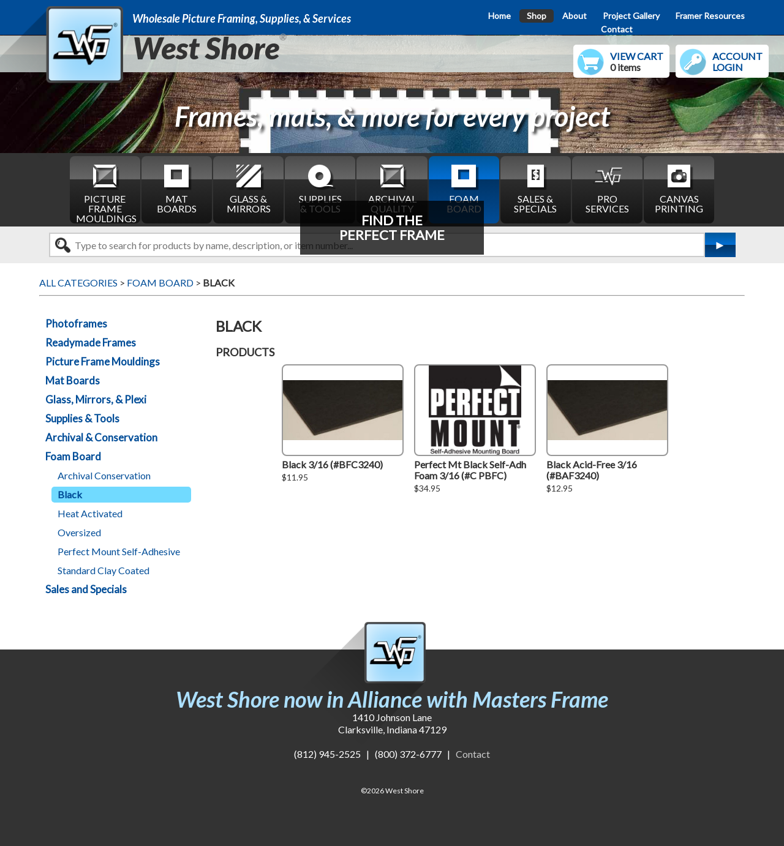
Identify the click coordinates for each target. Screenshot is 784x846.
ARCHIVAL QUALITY (392, 188)
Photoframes (76, 323)
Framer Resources (710, 15)
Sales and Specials (86, 589)
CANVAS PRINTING (679, 188)
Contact (617, 29)
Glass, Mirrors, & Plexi (95, 399)
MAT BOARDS (177, 188)
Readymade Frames (90, 342)
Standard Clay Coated (103, 570)
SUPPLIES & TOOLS (320, 188)
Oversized (79, 532)
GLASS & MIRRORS (249, 188)
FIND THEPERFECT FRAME (392, 227)
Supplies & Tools (82, 418)
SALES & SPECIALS (535, 188)
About (574, 15)
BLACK (219, 282)
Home (499, 15)
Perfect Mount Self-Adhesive (119, 551)
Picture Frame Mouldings (102, 361)
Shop (536, 15)
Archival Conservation (104, 475)
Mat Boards (72, 380)
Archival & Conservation (101, 437)
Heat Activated (90, 513)
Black (70, 494)
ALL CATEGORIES (78, 282)
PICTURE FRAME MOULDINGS (106, 192)
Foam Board (73, 456)
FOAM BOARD (464, 188)
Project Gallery (631, 15)
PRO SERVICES (607, 188)
